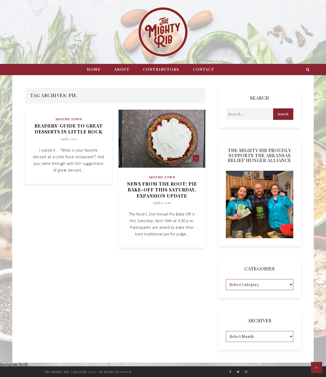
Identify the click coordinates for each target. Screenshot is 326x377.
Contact (203, 69)
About (122, 69)
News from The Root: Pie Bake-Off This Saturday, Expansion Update (162, 190)
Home (94, 69)
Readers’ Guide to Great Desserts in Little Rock (68, 129)
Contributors (161, 69)
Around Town (68, 119)
